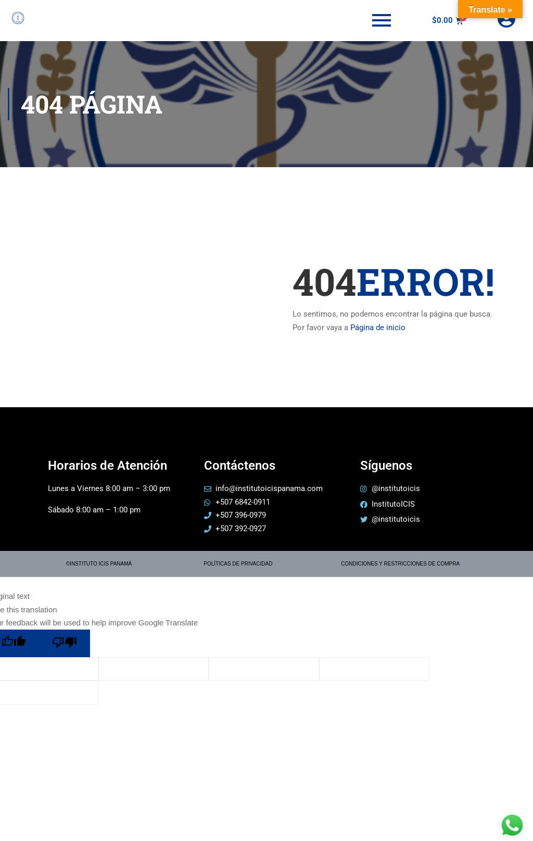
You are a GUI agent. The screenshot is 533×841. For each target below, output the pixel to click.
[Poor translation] (64, 643)
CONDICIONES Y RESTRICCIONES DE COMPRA (400, 564)
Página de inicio (377, 327)
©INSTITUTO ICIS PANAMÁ (99, 564)
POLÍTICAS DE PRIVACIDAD (238, 564)
